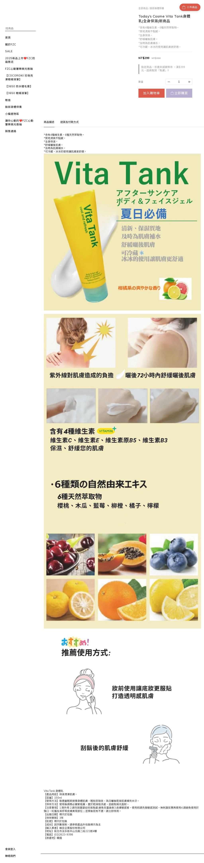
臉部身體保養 (157, 8)
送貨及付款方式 (69, 122)
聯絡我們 (10, 855)
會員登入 (10, 849)
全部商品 (143, 8)
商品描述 (49, 122)
